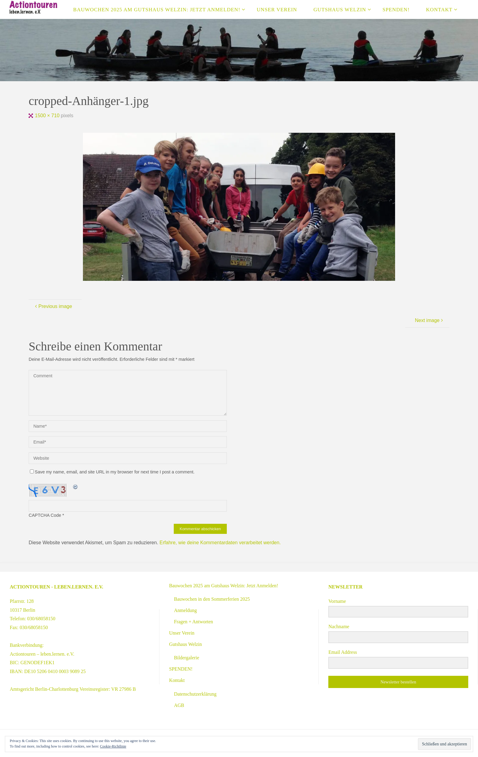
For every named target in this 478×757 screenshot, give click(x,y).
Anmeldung (185, 610)
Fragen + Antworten (193, 621)
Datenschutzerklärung (195, 694)
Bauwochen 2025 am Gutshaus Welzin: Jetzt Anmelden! (224, 585)
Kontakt (177, 680)
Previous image (53, 306)
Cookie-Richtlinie (113, 746)
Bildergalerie (186, 657)
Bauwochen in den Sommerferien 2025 (212, 599)
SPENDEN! (181, 669)
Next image (429, 320)
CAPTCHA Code (45, 515)
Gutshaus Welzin (185, 644)
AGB (179, 705)
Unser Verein (182, 633)
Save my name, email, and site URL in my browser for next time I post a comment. (112, 471)
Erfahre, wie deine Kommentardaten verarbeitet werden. (220, 542)
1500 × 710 (48, 115)
